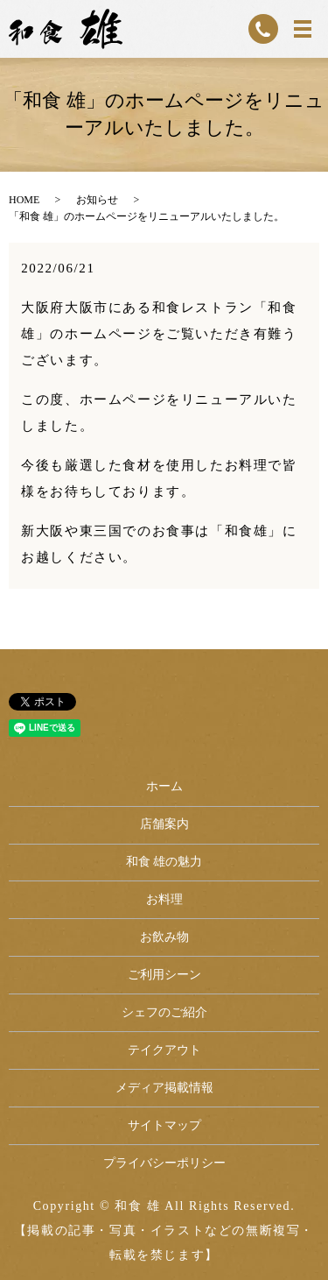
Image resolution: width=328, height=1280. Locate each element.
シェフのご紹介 (164, 1012)
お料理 (164, 899)
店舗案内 (164, 824)
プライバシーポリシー (164, 1163)
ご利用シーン (164, 974)
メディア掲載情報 (164, 1087)
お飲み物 (164, 937)
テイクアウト (164, 1050)
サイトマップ (164, 1125)
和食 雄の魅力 (164, 861)
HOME (24, 200)
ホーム (164, 786)
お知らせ (97, 200)
